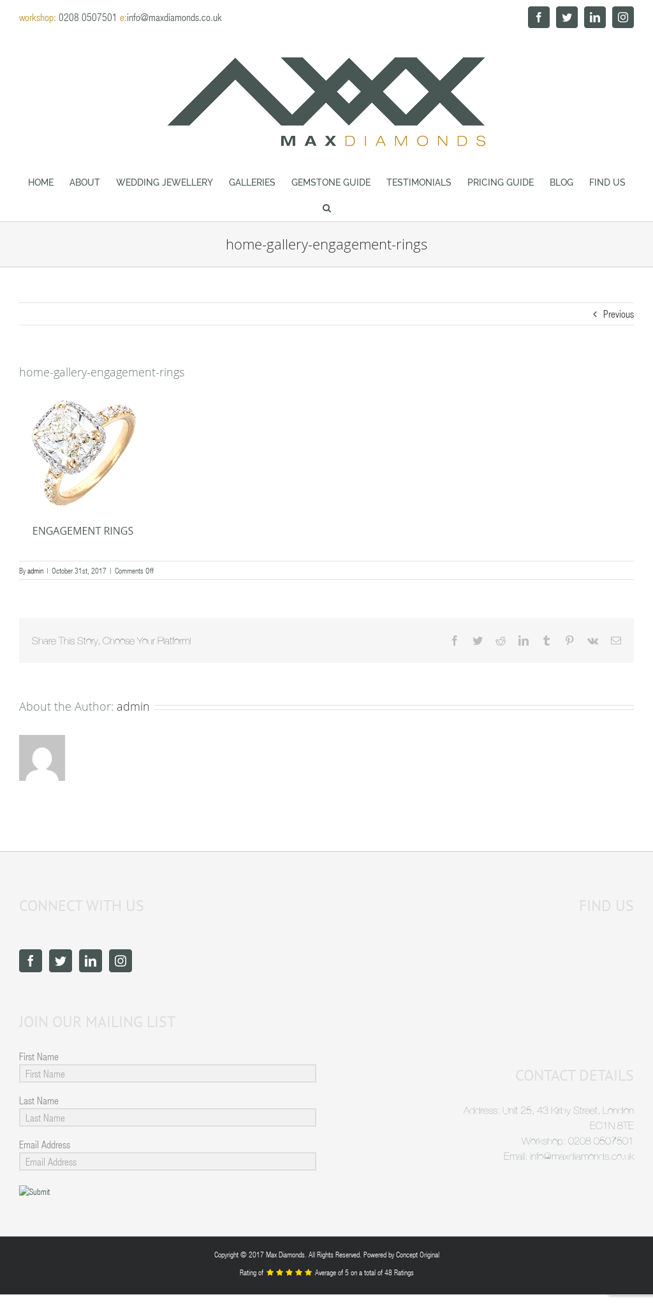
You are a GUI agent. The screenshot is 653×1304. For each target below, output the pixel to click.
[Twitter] (60, 960)
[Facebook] (30, 960)
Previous (618, 313)
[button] (326, 208)
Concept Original (417, 1254)
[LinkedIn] (90, 960)
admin (35, 570)
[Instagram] (120, 960)
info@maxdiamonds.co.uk (174, 17)
